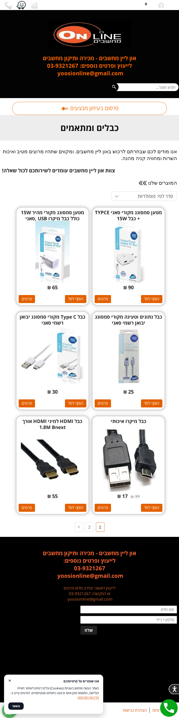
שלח (89, 630)
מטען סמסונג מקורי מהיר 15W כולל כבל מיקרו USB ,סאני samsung (52, 218)
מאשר (16, 706)
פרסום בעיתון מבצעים (89, 108)
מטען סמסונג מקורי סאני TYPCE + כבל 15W (128, 215)
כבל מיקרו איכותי (128, 421)
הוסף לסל (151, 299)
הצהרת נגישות (135, 710)
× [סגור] (9, 680)
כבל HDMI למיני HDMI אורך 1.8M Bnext (52, 424)
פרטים (103, 299)
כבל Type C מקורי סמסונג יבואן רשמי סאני (52, 320)
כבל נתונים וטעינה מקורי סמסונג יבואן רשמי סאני (128, 320)
